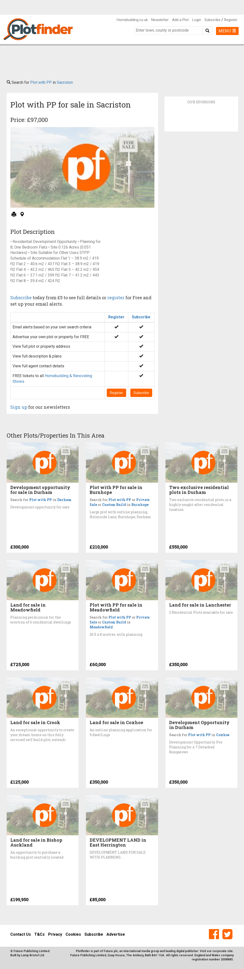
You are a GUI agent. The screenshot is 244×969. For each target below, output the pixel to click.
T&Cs (39, 934)
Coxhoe (222, 734)
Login (196, 20)
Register (230, 20)
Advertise (116, 934)
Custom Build (114, 504)
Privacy (55, 934)
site (230, 951)
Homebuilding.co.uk (132, 20)
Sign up (18, 407)
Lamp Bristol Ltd (32, 955)
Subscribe (212, 20)
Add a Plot (180, 20)
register (115, 297)
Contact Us (20, 934)
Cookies (73, 934)
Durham (64, 499)
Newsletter (160, 20)
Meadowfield (101, 627)
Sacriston (65, 82)
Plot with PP (41, 82)
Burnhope (140, 504)
